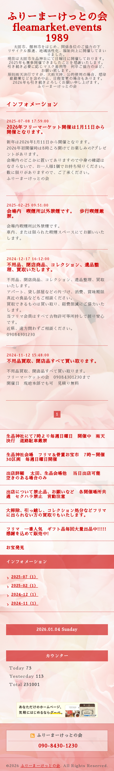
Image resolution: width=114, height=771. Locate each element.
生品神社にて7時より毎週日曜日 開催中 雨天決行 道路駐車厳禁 (55, 438)
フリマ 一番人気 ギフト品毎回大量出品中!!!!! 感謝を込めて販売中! (58, 531)
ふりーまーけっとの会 (40, 766)
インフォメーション (26, 562)
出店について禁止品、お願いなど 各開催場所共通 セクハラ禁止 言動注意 (56, 494)
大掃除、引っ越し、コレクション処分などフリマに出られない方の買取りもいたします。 (56, 512)
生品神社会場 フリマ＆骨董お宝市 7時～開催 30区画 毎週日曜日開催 (57, 457)
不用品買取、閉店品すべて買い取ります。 (53, 361)
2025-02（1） (24, 586)
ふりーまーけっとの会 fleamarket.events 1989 (57, 27)
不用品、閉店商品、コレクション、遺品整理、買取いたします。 (53, 267)
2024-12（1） (24, 594)
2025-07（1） (24, 577)
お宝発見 (15, 548)
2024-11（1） (24, 603)
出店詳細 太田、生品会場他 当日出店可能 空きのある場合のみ (55, 475)
